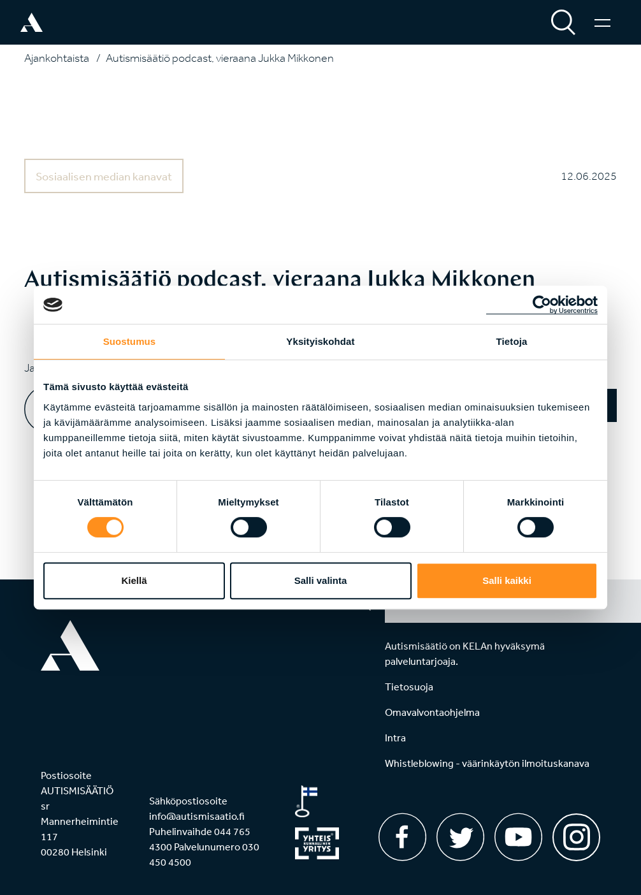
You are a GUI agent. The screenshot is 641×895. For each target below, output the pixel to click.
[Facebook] (402, 837)
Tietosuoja (409, 686)
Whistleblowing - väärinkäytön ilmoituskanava (487, 763)
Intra (395, 737)
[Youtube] (518, 837)
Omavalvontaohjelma (432, 712)
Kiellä (134, 580)
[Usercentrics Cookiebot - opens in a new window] (542, 304)
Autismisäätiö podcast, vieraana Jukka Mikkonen (220, 58)
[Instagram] (576, 832)
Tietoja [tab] (512, 341)
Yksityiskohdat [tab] (320, 341)
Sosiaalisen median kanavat (104, 176)
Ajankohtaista (56, 58)
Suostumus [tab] (129, 341)
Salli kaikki (506, 580)
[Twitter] (460, 837)
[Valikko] (602, 22)
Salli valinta (320, 580)
